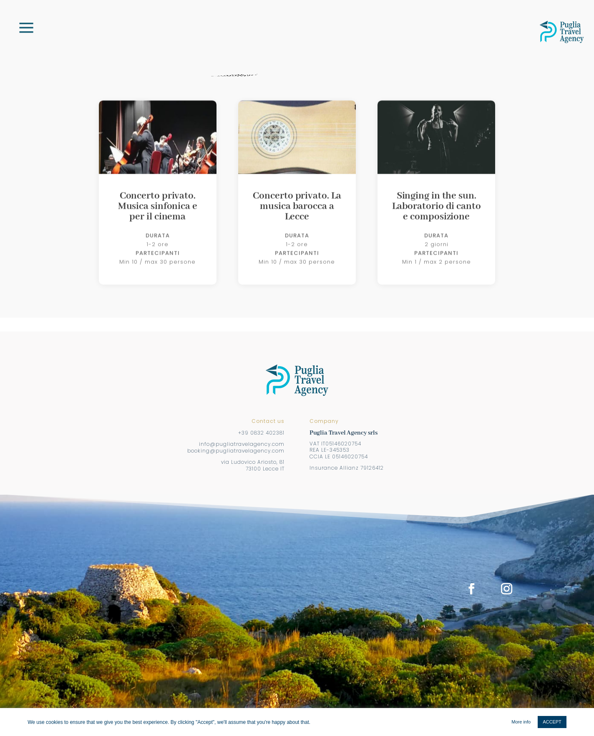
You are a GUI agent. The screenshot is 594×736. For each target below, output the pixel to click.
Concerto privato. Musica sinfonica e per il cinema (157, 225)
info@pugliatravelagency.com (241, 444)
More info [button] (521, 721)
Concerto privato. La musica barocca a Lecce (297, 225)
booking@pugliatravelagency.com (235, 450)
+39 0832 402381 (261, 432)
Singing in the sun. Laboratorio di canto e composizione (436, 225)
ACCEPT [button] (552, 721)
